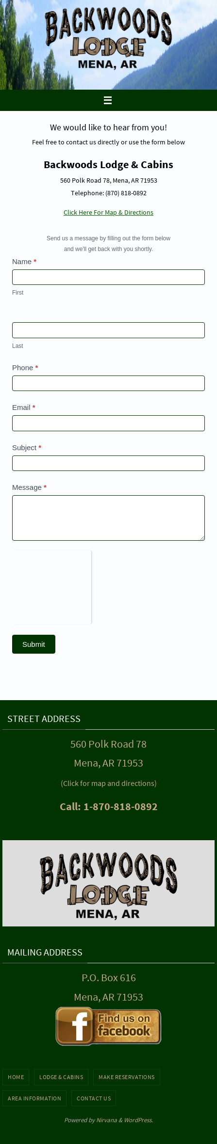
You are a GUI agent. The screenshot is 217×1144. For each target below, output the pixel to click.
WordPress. (138, 1120)
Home (16, 1077)
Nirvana (106, 1120)
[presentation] (51, 585)
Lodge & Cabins (61, 1077)
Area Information (34, 1098)
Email (23, 407)
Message (29, 487)
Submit (33, 644)
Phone (25, 367)
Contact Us (94, 1098)
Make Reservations (127, 1077)
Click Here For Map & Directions (108, 212)
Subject (26, 447)
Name (24, 261)
